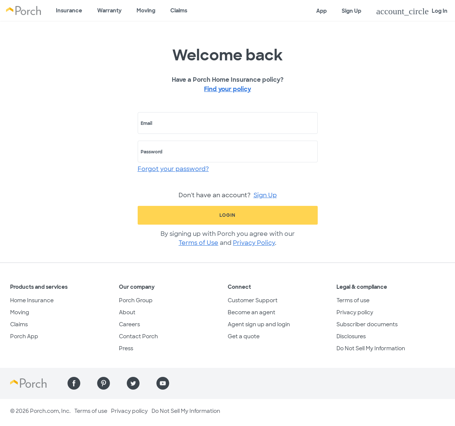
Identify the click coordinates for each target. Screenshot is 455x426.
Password (151, 152)
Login (227, 215)
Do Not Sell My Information (370, 348)
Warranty (109, 10)
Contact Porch (138, 336)
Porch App (24, 336)
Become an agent (251, 312)
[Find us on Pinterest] (103, 383)
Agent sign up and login (259, 324)
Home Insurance (32, 300)
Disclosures (351, 336)
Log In (411, 11)
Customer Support (253, 300)
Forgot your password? (173, 169)
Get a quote (244, 336)
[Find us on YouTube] (162, 383)
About (127, 312)
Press (126, 348)
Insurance (69, 10)
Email (146, 123)
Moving (146, 10)
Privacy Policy (254, 243)
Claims (178, 10)
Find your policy (227, 89)
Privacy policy (354, 312)
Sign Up (351, 11)
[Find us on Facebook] (74, 383)
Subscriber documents (367, 324)
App (321, 11)
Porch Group (136, 300)
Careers (129, 324)
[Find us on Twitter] (133, 383)
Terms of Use (198, 243)
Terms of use (352, 300)
